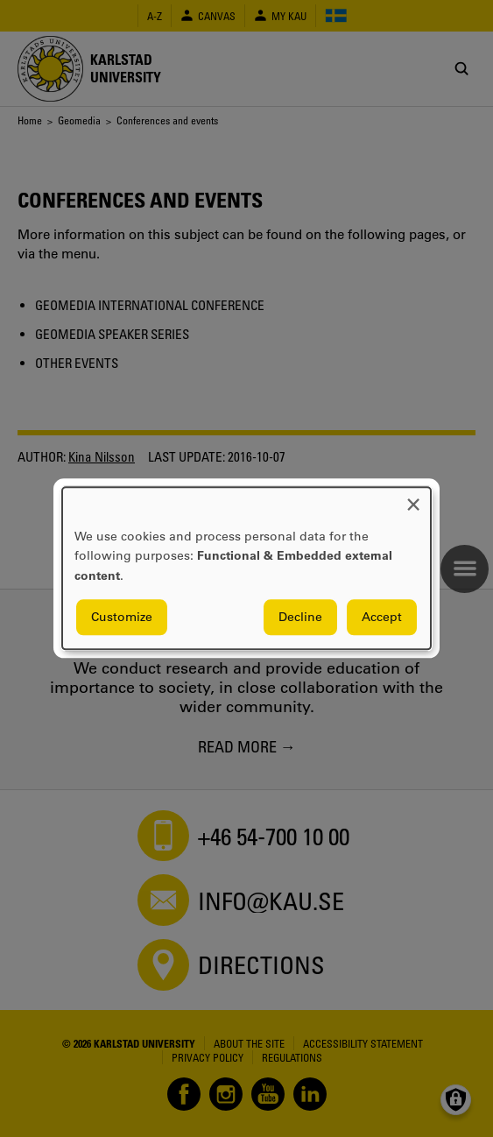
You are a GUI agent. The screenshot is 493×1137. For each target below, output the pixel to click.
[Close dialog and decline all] (413, 498)
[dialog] (246, 568)
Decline (300, 617)
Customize (121, 617)
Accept (382, 617)
